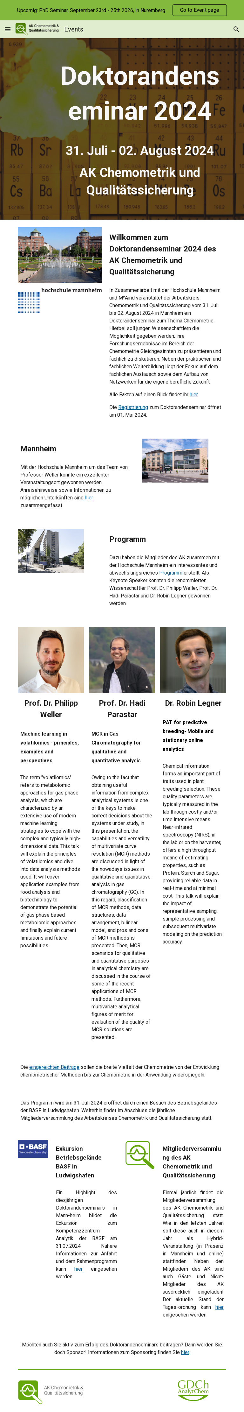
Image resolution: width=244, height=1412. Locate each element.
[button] (7, 29)
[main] (139, 129)
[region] (122, 10)
